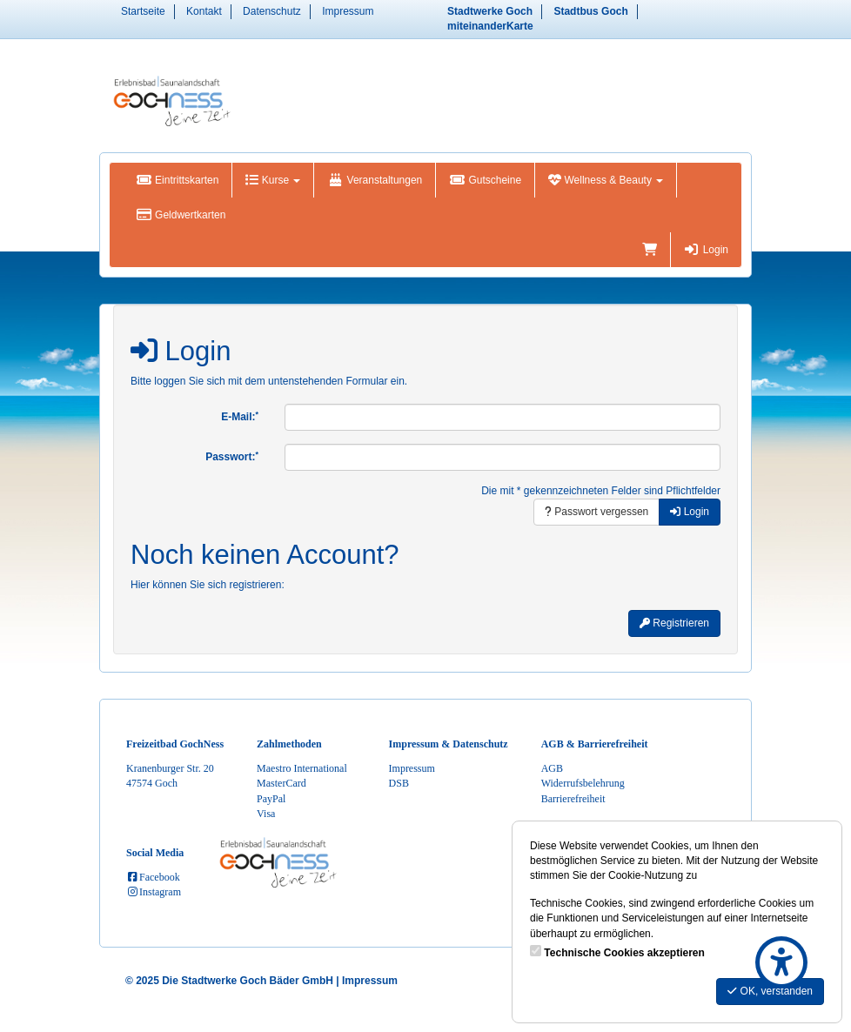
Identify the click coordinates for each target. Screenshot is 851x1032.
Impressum (347, 11)
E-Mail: (239, 417)
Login (706, 250)
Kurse (272, 180)
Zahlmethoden (289, 744)
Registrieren (674, 623)
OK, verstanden (770, 991)
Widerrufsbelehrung (583, 783)
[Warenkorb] (649, 249)
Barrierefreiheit (573, 799)
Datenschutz (272, 11)
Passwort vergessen (596, 512)
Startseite (143, 11)
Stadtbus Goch (590, 11)
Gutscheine (485, 180)
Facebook (153, 877)
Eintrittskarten (177, 180)
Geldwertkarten (180, 215)
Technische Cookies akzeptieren (624, 953)
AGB (552, 768)
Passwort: (231, 457)
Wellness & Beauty (605, 180)
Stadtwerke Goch (490, 11)
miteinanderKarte (490, 26)
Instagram (153, 892)
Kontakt (204, 11)
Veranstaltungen (374, 180)
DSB (399, 783)
